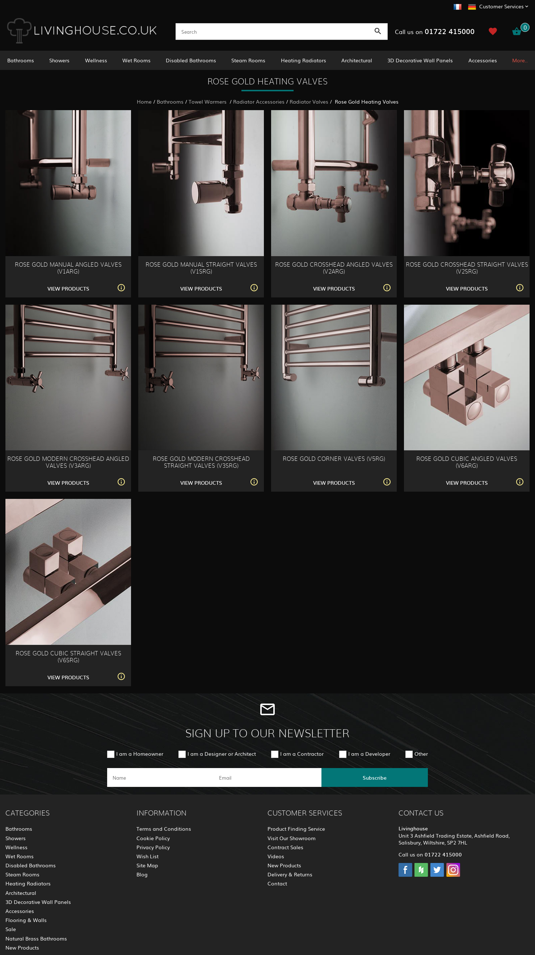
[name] (160, 777)
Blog (142, 874)
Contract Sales (285, 847)
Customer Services (501, 6)
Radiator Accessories (259, 101)
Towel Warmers (208, 101)
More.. (520, 60)
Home (144, 101)
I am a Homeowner (139, 753)
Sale (10, 929)
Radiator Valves (309, 101)
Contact (277, 883)
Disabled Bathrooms (191, 60)
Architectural (356, 60)
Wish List (147, 856)
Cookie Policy (153, 838)
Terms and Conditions (163, 828)
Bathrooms (20, 60)
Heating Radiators (303, 60)
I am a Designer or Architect (222, 753)
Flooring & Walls (26, 919)
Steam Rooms (248, 60)
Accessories (482, 60)
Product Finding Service (296, 828)
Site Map (147, 865)
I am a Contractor (302, 753)
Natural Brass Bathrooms (36, 938)
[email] (267, 777)
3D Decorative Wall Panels (420, 60)
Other (421, 753)
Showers (59, 60)
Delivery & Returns (290, 874)
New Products (22, 947)
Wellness (96, 60)
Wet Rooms (136, 60)
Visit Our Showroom (292, 838)
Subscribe (375, 777)
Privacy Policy (153, 847)
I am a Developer (369, 753)
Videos (276, 856)
